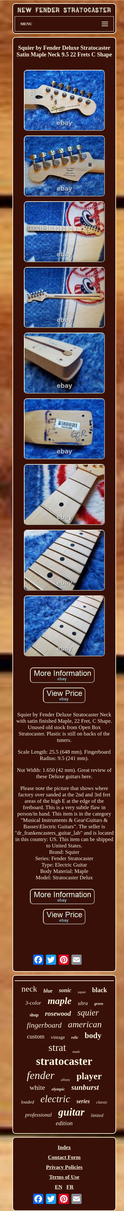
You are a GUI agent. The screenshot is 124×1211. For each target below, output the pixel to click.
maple (59, 1000)
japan (82, 992)
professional (38, 1115)
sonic (65, 990)
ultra (83, 1003)
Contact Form (64, 1157)
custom (36, 1036)
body (93, 1035)
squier (88, 1012)
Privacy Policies (64, 1167)
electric (55, 1098)
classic (101, 1102)
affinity (65, 1080)
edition (64, 1123)
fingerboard (44, 1025)
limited (97, 1115)
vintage (58, 1037)
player (89, 1076)
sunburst (85, 1087)
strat (57, 1047)
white (37, 1087)
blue (47, 990)
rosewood (58, 1013)
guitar (71, 1112)
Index (64, 1147)
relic (74, 1037)
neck (29, 988)
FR (70, 1187)
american (85, 1024)
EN (58, 1187)
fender (41, 1075)
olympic (58, 1089)
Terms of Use (64, 1177)
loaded (27, 1101)
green (98, 1003)
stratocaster (64, 1061)
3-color (33, 1003)
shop (34, 1015)
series (83, 1101)
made (76, 1051)
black (99, 989)
